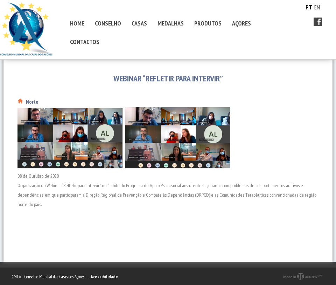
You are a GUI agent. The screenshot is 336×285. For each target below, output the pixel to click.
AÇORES (241, 23)
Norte (32, 101)
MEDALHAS (171, 23)
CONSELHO (108, 23)
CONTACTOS (84, 42)
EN (317, 7)
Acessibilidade (104, 277)
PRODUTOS (208, 23)
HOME (77, 23)
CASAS (139, 23)
